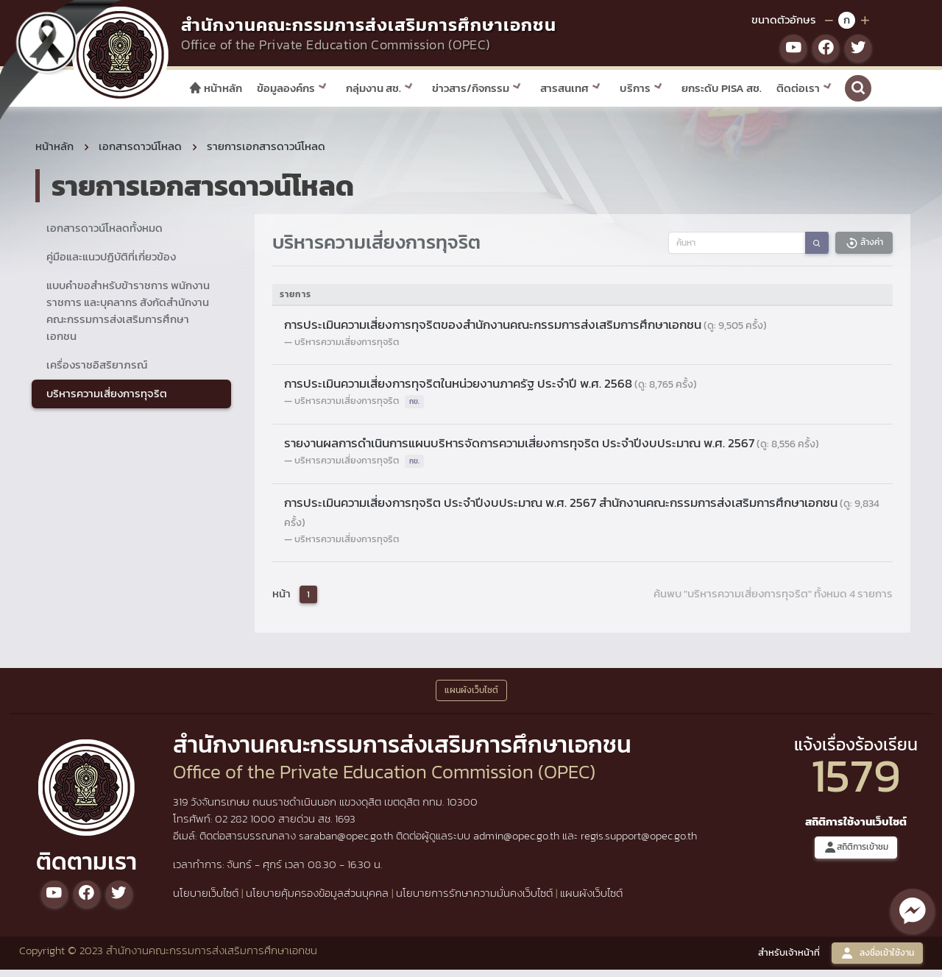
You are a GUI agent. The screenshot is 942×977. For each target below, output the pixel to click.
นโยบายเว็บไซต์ (205, 900)
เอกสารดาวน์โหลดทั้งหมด (104, 235)
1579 (856, 782)
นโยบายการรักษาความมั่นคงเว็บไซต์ (474, 900)
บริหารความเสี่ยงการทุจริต (106, 399)
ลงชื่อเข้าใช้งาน (877, 960)
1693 (345, 825)
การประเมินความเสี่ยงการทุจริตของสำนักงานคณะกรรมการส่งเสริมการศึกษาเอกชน (525, 331)
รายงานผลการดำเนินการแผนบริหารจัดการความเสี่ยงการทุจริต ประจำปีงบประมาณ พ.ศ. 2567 (551, 450)
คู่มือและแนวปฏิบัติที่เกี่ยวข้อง (111, 263)
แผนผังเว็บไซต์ (591, 900)
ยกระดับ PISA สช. (721, 87)
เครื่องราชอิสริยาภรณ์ (96, 371)
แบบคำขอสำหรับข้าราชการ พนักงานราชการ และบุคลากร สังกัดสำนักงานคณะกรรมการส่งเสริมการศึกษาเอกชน (128, 318)
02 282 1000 (246, 825)
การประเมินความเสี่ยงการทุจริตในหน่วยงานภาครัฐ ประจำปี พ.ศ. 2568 (490, 390)
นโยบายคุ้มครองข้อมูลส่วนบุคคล (317, 900)
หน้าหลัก (215, 87)
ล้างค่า (864, 250)
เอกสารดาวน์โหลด (140, 153)
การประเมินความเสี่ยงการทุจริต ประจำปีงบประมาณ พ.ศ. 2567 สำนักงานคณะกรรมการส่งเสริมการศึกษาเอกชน (581, 519)
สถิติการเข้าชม (856, 854)
